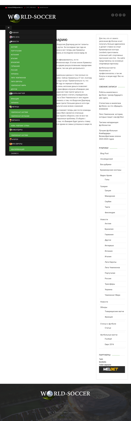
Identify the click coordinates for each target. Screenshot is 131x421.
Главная (15, 33)
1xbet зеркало (105, 365)
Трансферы (110, 284)
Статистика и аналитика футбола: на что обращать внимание (110, 106)
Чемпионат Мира (18, 85)
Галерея (14, 139)
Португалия (16, 51)
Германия (15, 66)
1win (101, 359)
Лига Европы (16, 81)
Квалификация (17, 149)
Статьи (108, 328)
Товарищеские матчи (114, 311)
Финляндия (110, 213)
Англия (14, 47)
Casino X (14, 153)
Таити (107, 207)
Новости (15, 41)
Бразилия (15, 62)
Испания (15, 55)
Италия (14, 58)
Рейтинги (15, 120)
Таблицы (15, 107)
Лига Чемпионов (18, 78)
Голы (107, 180)
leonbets (102, 362)
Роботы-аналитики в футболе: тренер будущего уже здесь (111, 95)
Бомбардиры (17, 130)
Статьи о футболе (108, 324)
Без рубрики (105, 164)
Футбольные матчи (108, 335)
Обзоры (103, 307)
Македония (110, 196)
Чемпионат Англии (19, 112)
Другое (14, 89)
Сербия (108, 202)
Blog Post (104, 153)
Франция (15, 99)
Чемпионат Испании (20, 116)
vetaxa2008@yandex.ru (15, 7)
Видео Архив (106, 175)
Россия (14, 70)
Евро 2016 (15, 37)
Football (108, 339)
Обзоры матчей (18, 93)
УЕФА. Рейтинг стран (20, 126)
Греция (108, 191)
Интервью (109, 246)
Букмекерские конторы (110, 170)
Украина (14, 74)
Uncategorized (106, 159)
